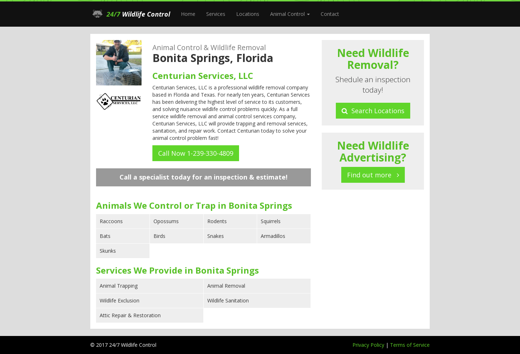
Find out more (373, 175)
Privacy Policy (369, 344)
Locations (247, 13)
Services (215, 13)
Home (188, 13)
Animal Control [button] (290, 13)
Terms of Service (410, 344)
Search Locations (373, 110)
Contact (330, 13)
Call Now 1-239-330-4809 (195, 153)
